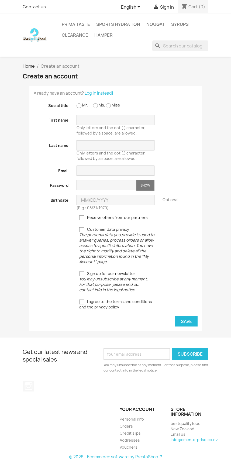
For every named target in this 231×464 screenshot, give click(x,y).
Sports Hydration (118, 24)
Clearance (75, 35)
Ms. (99, 105)
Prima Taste (76, 24)
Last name (58, 145)
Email (63, 170)
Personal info (132, 419)
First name (58, 120)
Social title (58, 105)
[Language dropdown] (131, 7)
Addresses (130, 440)
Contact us (34, 7)
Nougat (155, 24)
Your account (137, 409)
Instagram (28, 386)
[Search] (180, 45)
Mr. (82, 105)
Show (145, 185)
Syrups (180, 24)
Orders (126, 426)
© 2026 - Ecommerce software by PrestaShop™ (115, 457)
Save (186, 321)
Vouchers (128, 447)
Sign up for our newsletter (113, 281)
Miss (113, 105)
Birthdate (59, 200)
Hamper (103, 35)
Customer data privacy (116, 245)
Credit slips (130, 433)
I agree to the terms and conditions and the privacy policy (115, 304)
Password (59, 185)
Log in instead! (99, 93)
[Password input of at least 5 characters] (106, 185)
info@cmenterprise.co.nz (194, 439)
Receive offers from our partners (113, 217)
